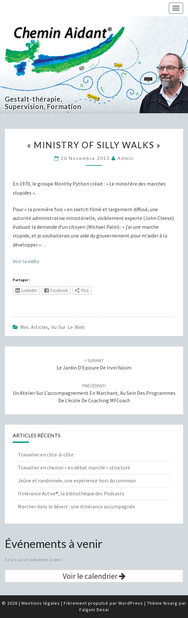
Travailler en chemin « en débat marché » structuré (74, 467)
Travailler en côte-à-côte (46, 454)
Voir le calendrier (94, 576)
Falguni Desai (94, 609)
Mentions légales (40, 603)
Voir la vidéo (26, 261)
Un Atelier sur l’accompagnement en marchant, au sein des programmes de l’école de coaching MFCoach (94, 393)
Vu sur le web (68, 327)
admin (125, 158)
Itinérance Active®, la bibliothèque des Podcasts (71, 493)
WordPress (130, 603)
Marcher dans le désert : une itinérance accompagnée (76, 506)
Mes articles (34, 327)
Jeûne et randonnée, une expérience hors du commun (77, 480)
